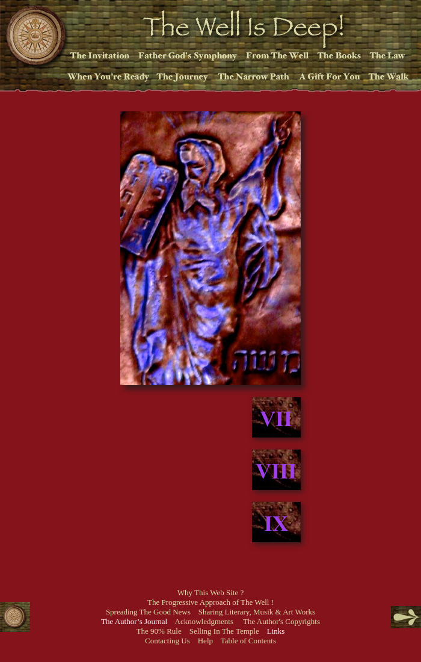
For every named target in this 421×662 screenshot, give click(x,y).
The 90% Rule (159, 631)
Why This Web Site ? (210, 592)
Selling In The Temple (224, 631)
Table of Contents (248, 640)
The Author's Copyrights (281, 621)
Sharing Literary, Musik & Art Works (256, 611)
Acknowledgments (204, 621)
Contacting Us (167, 640)
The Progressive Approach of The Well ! (210, 602)
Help (205, 640)
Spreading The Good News (148, 611)
